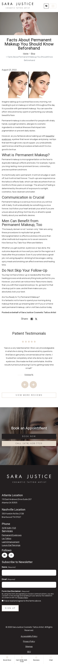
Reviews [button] (36, 658)
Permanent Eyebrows (12, 535)
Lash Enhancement (10, 541)
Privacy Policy (23, 597)
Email (8, 579)
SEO (29, 651)
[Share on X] (36, 319)
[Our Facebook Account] (4, 555)
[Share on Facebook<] (31, 319)
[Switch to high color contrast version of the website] (46, 6)
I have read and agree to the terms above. (22, 600)
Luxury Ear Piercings (11, 545)
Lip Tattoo (6, 538)
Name (9, 567)
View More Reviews (29, 395)
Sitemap (29, 646)
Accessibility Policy (29, 636)
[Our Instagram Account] (11, 555)
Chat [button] (51, 658)
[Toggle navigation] (53, 6)
